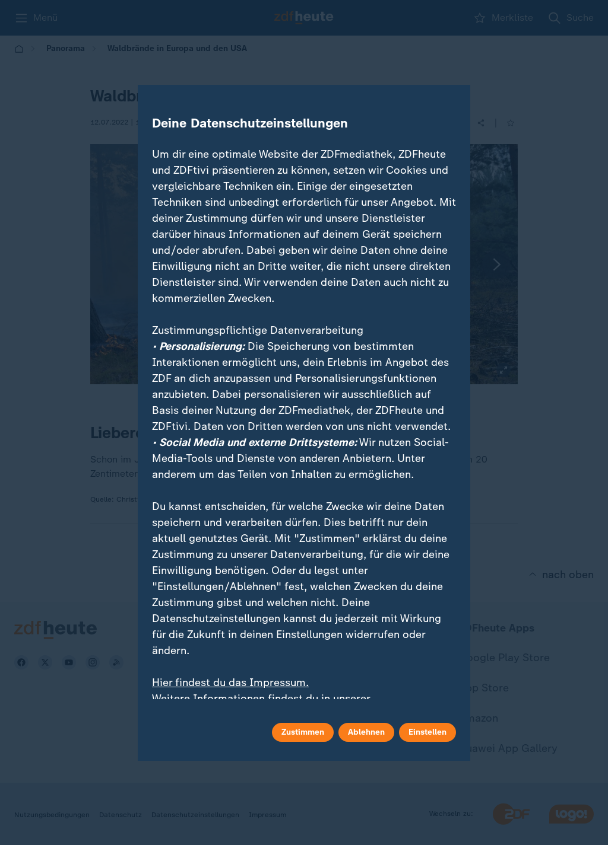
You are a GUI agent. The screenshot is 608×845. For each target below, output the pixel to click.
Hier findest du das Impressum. (230, 682)
